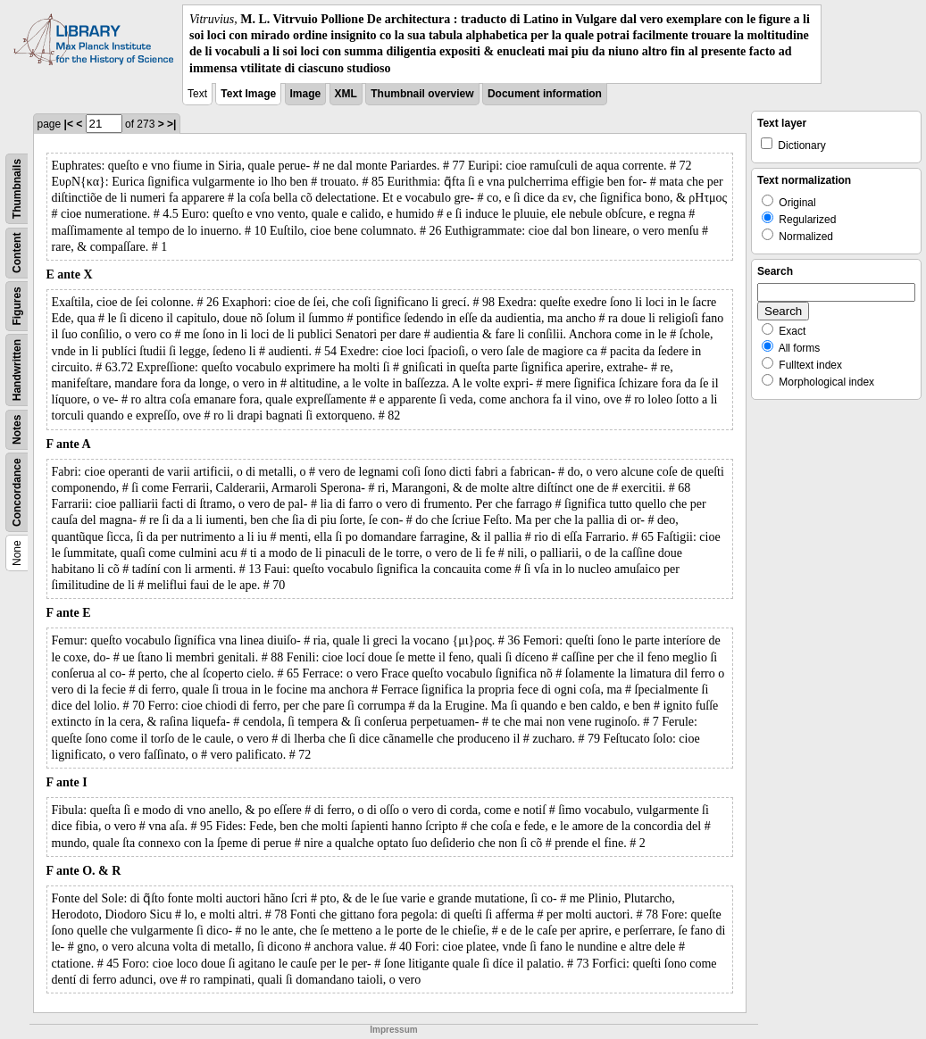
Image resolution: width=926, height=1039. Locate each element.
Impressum (393, 1030)
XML (346, 93)
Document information (545, 93)
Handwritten (17, 370)
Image (305, 93)
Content (17, 252)
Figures (17, 306)
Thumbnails (17, 189)
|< (68, 124)
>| (171, 124)
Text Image (248, 93)
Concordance (17, 492)
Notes (17, 429)
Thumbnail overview (422, 93)
